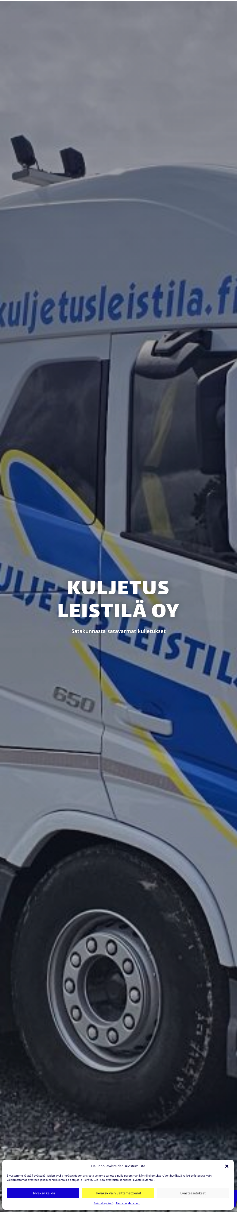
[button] (227, 1166)
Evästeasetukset (193, 1193)
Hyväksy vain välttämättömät (118, 1193)
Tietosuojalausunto (128, 1203)
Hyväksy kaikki (43, 1193)
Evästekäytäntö (103, 1203)
